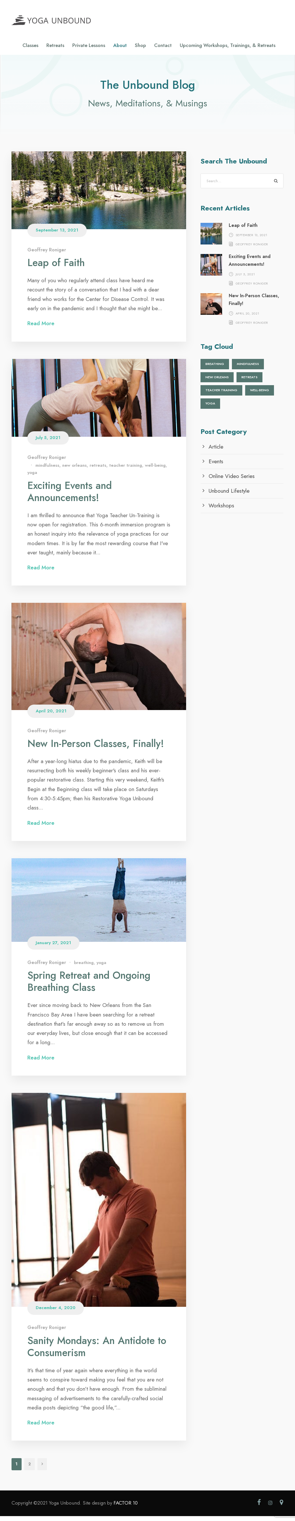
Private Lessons (88, 45)
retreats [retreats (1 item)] (249, 382)
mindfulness (47, 470)
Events (216, 466)
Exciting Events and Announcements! (69, 496)
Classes (30, 45)
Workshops (221, 510)
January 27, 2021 (53, 947)
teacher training (125, 470)
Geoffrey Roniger (46, 254)
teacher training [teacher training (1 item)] (221, 395)
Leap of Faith (56, 267)
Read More (45, 328)
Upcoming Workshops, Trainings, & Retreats (227, 45)
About (120, 45)
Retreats (55, 45)
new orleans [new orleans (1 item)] (217, 382)
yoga (32, 477)
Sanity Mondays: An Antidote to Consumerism (96, 1351)
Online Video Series (232, 481)
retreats (98, 470)
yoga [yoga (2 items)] (210, 408)
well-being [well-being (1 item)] (259, 395)
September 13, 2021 (57, 235)
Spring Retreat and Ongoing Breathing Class (88, 986)
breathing (84, 967)
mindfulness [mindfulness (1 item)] (248, 368)
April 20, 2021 (51, 715)
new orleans (74, 470)
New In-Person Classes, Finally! (95, 748)
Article (216, 451)
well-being (155, 470)
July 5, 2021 (48, 442)
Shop (140, 45)
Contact (163, 45)
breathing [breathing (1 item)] (214, 368)
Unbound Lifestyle (229, 495)
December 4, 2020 (55, 1312)
